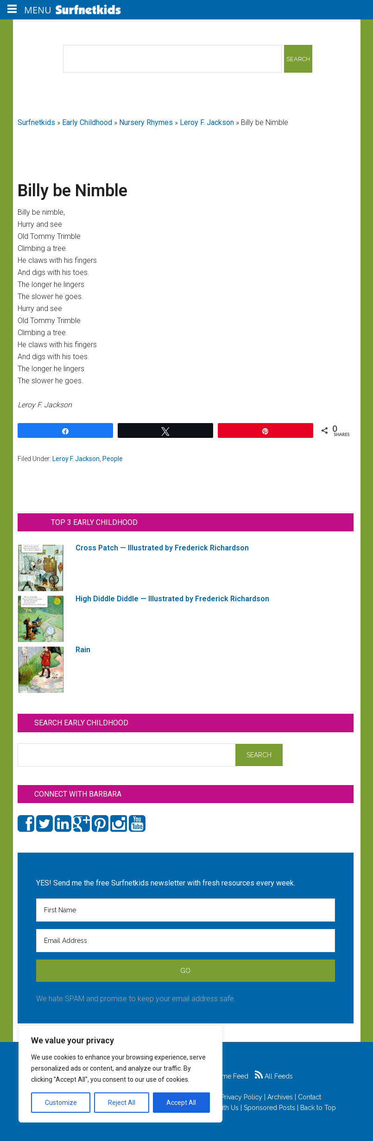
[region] (120, 1073)
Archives (280, 1097)
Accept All (181, 1102)
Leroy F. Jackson (207, 122)
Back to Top (318, 1107)
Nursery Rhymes (146, 122)
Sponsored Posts (269, 1107)
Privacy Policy (241, 1097)
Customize (61, 1102)
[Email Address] (185, 940)
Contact (309, 1097)
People (112, 458)
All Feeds (274, 1076)
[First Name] (185, 910)
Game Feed (225, 1076)
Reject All (121, 1102)
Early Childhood (87, 122)
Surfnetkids (36, 122)
